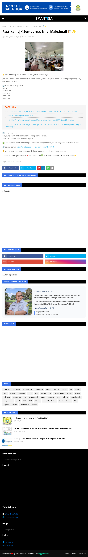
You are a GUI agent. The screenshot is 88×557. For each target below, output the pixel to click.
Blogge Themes (43, 554)
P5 (71, 390)
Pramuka (51, 397)
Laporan (6, 405)
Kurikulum (11, 162)
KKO (36, 393)
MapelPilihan (51, 401)
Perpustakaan (59, 393)
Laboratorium (24, 405)
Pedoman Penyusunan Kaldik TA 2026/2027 (30, 418)
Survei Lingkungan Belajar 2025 (20, 116)
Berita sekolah (28, 390)
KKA (30, 401)
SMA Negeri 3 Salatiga (11, 37)
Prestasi (64, 390)
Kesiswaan (39, 390)
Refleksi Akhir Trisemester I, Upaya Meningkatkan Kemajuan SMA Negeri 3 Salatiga (41, 120)
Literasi (56, 390)
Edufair (37, 401)
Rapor (34, 405)
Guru (5, 393)
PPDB (30, 393)
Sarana (77, 393)
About (73, 554)
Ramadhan (17, 397)
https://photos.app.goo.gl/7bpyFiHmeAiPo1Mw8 (35, 147)
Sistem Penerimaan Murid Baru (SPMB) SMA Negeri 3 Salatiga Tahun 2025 (43, 428)
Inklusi (15, 405)
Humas (48, 390)
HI (43, 401)
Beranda (5, 26)
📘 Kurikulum (7, 542)
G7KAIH (69, 393)
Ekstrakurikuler (76, 397)
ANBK (43, 397)
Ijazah (18, 401)
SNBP (58, 397)
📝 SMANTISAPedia (10, 514)
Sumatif (12, 26)
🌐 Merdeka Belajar (10, 517)
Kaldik (61, 401)
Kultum (43, 393)
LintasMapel (33, 397)
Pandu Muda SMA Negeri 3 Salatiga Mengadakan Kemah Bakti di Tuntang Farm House (42, 111)
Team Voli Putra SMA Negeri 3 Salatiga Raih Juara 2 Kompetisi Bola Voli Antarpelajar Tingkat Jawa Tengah (43, 125)
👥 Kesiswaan (7, 545)
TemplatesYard (21, 554)
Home (67, 554)
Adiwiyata (21, 393)
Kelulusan (7, 397)
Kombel (12, 393)
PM (75, 401)
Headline (16, 390)
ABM (24, 401)
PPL (50, 393)
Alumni (65, 397)
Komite (68, 401)
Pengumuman (8, 401)
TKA (25, 397)
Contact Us (82, 554)
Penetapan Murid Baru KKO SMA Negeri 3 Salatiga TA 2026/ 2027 (39, 439)
